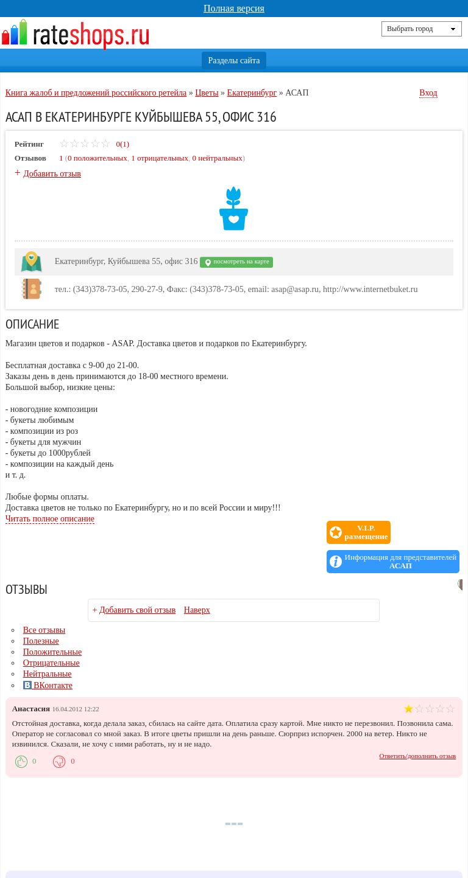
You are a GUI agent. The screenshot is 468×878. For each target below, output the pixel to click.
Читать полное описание (49, 518)
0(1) (94, 143)
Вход (428, 92)
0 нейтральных (218, 157)
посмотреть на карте (236, 262)
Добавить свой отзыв (137, 580)
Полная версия (234, 8)
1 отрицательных (159, 157)
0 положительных (97, 157)
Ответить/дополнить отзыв (418, 726)
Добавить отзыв (52, 173)
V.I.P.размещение (299, 532)
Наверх (197, 580)
